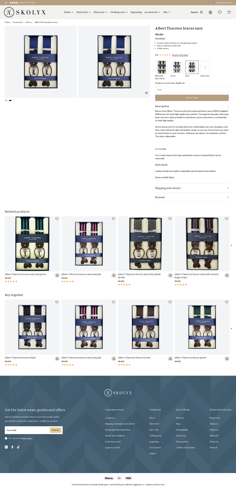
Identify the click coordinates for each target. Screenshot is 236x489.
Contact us (110, 418)
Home (7, 22)
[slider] (41, 62)
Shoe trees (82, 12)
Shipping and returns (192, 188)
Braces (29, 22)
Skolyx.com (215, 418)
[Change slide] (10, 100)
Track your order (113, 442)
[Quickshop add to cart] (57, 275)
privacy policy (27, 438)
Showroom (181, 436)
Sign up (55, 430)
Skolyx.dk (214, 436)
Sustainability (182, 430)
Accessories (151, 12)
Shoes (67, 12)
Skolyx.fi (213, 447)
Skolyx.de (214, 442)
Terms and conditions (115, 436)
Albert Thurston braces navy (46, 22)
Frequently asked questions (117, 430)
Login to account (112, 447)
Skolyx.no (214, 430)
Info (165, 12)
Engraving (136, 12)
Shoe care (99, 12)
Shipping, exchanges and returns (120, 424)
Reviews (192, 197)
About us (180, 418)
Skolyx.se (214, 424)
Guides (152, 453)
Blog (178, 424)
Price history (160, 38)
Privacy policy (182, 442)
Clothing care (117, 12)
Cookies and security (185, 447)
